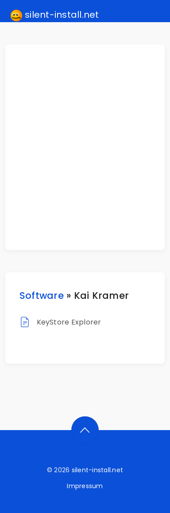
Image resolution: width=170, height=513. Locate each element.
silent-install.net (54, 15)
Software (41, 295)
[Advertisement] (85, 147)
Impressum (85, 486)
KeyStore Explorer (69, 322)
